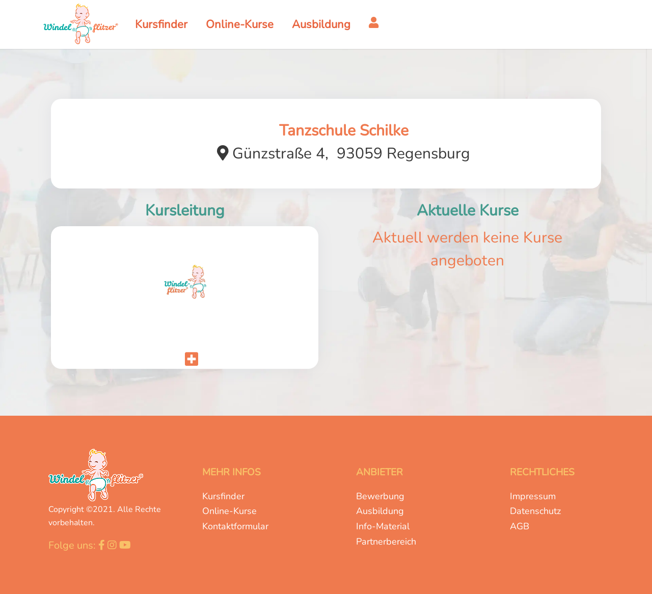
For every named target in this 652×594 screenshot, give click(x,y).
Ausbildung (380, 511)
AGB (519, 526)
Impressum (533, 496)
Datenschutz (535, 511)
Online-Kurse (229, 511)
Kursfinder (223, 496)
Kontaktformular (235, 526)
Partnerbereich (386, 541)
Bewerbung (380, 496)
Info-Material (383, 526)
